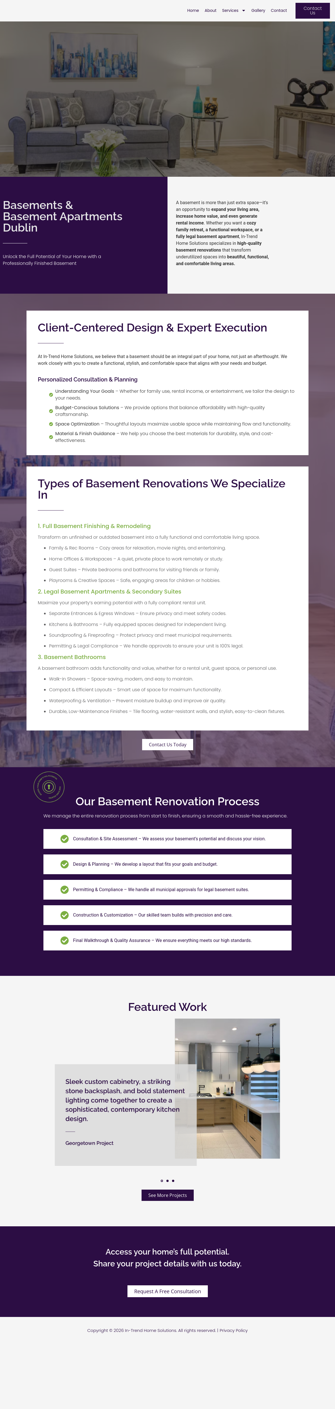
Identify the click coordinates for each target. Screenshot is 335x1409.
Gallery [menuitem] (258, 16)
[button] (162, 1192)
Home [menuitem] (193, 16)
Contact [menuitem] (279, 16)
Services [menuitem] (234, 16)
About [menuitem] (211, 16)
